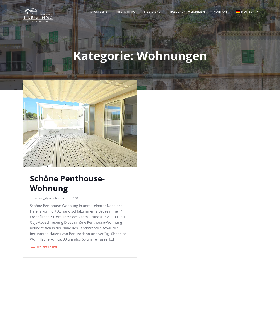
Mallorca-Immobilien (187, 12)
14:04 (72, 198)
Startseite (99, 12)
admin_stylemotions (46, 198)
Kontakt (220, 12)
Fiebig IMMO (125, 12)
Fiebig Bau (152, 12)
